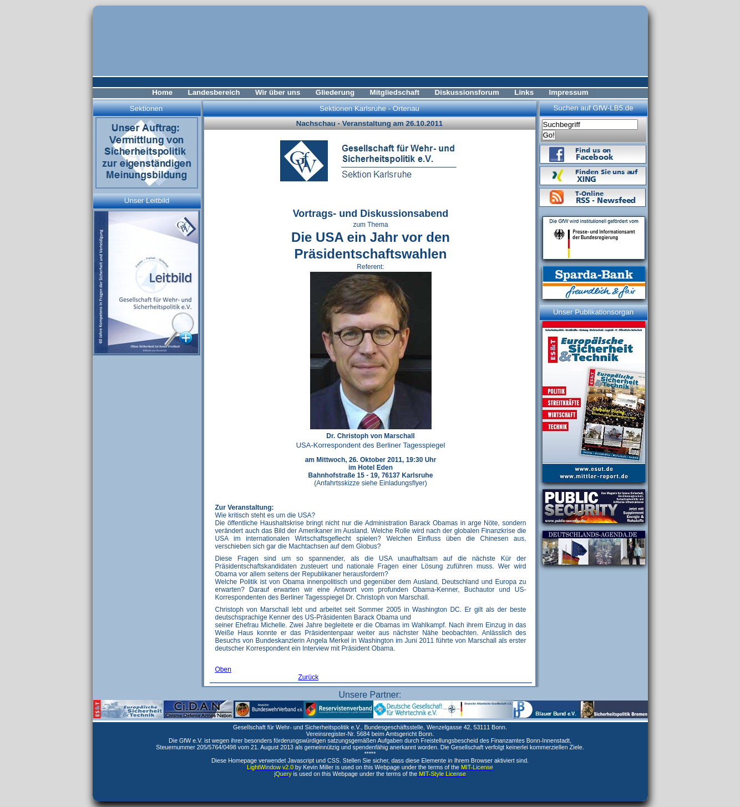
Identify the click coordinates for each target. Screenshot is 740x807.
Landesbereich (214, 92)
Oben (223, 669)
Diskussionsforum (467, 92)
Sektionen (146, 108)
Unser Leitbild (147, 200)
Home (162, 92)
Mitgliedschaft (395, 92)
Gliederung (335, 92)
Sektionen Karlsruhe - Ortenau (369, 108)
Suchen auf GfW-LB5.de (593, 108)
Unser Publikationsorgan (593, 312)
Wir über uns (277, 92)
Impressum (568, 92)
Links (524, 92)
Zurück (308, 677)
